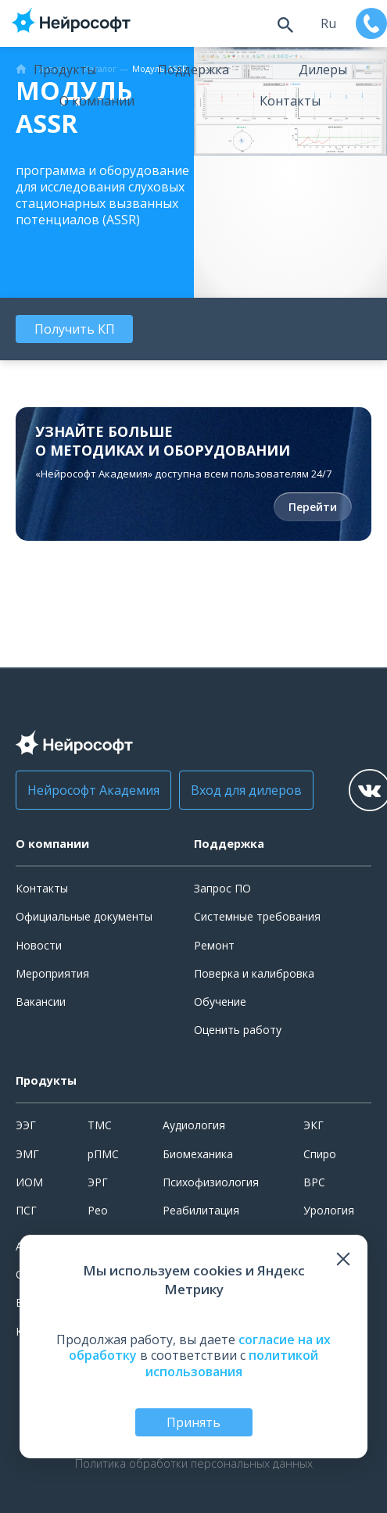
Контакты (290, 100)
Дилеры (323, 69)
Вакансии (41, 1001)
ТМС (100, 1125)
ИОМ (29, 1182)
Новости (39, 945)
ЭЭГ (26, 1125)
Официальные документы (84, 916)
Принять (193, 1422)
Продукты (65, 69)
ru (328, 23)
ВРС (314, 1182)
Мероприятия (52, 973)
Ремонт (214, 945)
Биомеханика (198, 1153)
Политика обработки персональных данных (194, 1464)
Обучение (220, 1001)
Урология (328, 1210)
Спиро (319, 1153)
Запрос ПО (222, 888)
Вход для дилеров (246, 790)
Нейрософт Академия (93, 790)
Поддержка (193, 69)
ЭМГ (27, 1153)
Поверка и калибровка (254, 973)
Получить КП (74, 329)
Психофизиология (211, 1182)
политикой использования (232, 1363)
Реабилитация (201, 1210)
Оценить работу (237, 1029)
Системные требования (257, 916)
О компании (96, 100)
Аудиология (194, 1125)
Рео (98, 1210)
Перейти (313, 506)
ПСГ (26, 1210)
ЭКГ (313, 1125)
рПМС (103, 1153)
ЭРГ (98, 1182)
